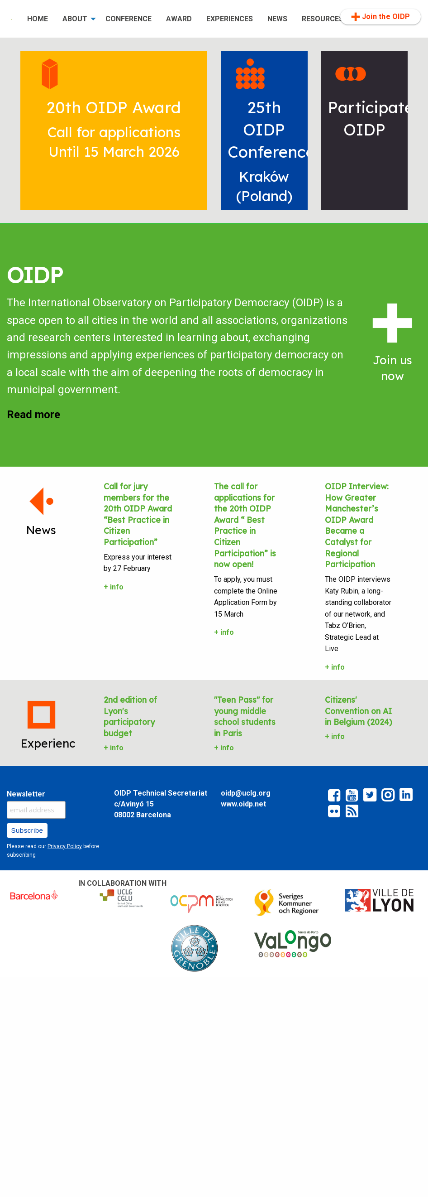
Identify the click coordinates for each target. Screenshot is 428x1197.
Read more (33, 414)
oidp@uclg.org (246, 793)
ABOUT (74, 18)
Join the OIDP (380, 16)
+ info (114, 587)
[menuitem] (12, 19)
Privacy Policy (65, 846)
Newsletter (26, 794)
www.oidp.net (243, 804)
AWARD (179, 18)
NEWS (277, 18)
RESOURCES (322, 18)
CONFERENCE (128, 18)
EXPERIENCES (229, 18)
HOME (37, 18)
